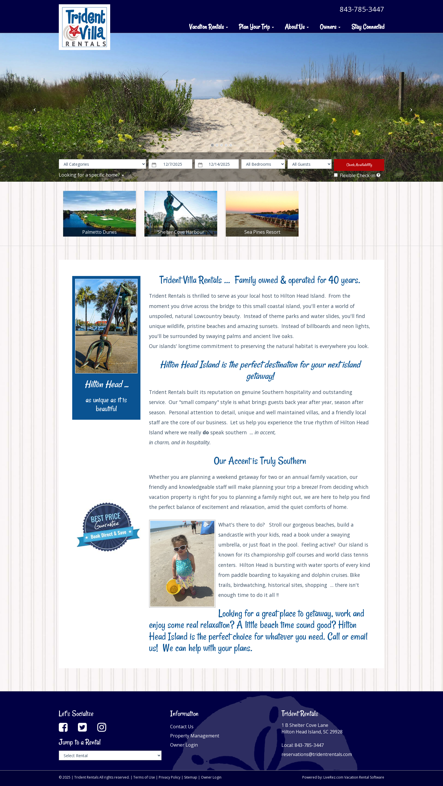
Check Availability (359, 164)
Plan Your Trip (256, 27)
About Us (297, 27)
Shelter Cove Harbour (181, 232)
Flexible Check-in (354, 175)
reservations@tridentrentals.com (316, 754)
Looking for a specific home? (91, 175)
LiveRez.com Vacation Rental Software (353, 777)
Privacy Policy (169, 777)
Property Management (194, 736)
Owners (330, 27)
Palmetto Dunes (99, 232)
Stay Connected (367, 27)
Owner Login (184, 745)
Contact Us (182, 726)
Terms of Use (144, 777)
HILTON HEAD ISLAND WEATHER (106, 459)
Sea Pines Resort (262, 232)
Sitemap (190, 777)
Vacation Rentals (208, 27)
